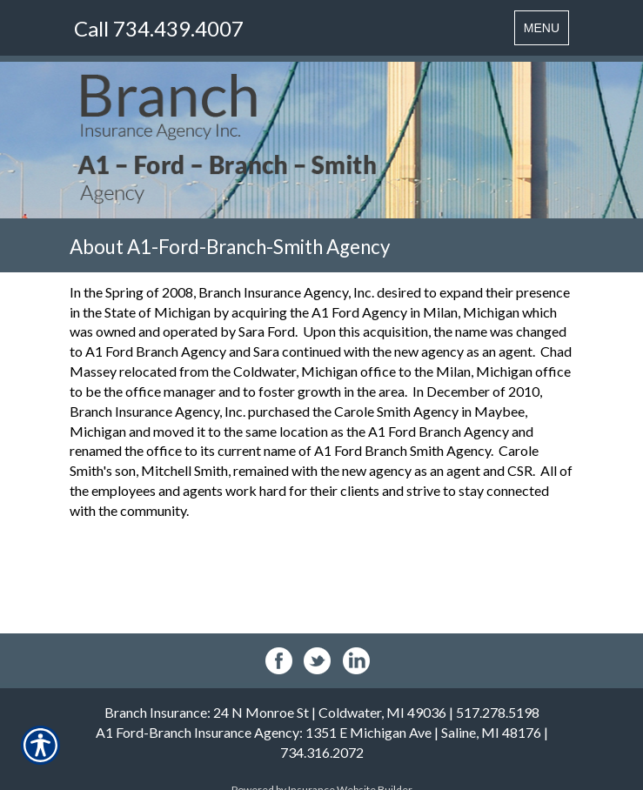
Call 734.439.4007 (159, 28)
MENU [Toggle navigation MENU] (546, 31)
